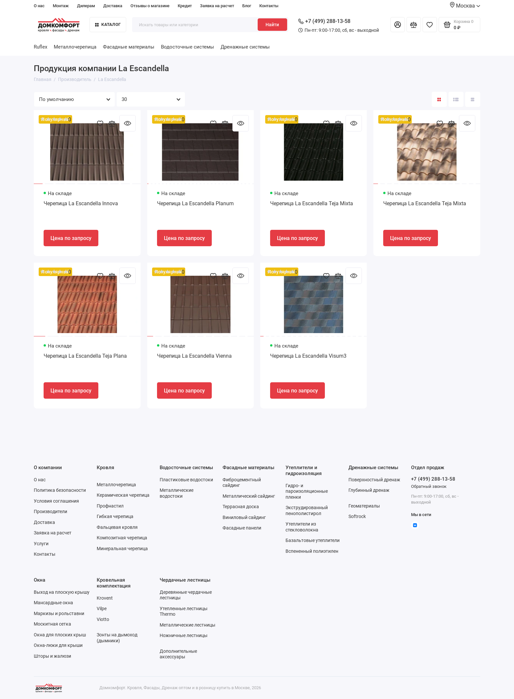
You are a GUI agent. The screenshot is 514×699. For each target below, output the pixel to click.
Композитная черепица (122, 537)
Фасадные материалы (128, 47)
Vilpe (102, 608)
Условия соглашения (56, 501)
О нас (39, 5)
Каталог (108, 24)
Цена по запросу (70, 238)
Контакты (268, 5)
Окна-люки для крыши (58, 645)
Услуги (41, 543)
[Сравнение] (413, 24)
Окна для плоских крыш (60, 634)
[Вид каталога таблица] (472, 99)
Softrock (357, 516)
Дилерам (86, 5)
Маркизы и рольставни (59, 613)
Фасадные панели (242, 527)
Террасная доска (241, 506)
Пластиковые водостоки (186, 479)
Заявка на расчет (217, 5)
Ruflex (40, 47)
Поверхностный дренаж (374, 479)
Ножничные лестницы (184, 635)
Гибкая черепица (115, 516)
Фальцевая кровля (117, 527)
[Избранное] (430, 24)
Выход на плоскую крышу (61, 592)
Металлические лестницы (187, 625)
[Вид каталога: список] (456, 99)
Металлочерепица (75, 47)
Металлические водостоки (176, 493)
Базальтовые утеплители (313, 540)
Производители (50, 511)
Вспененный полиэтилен (312, 551)
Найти (272, 24)
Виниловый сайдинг (244, 517)
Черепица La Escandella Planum (195, 203)
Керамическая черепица (123, 495)
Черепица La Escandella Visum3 (308, 356)
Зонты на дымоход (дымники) (117, 637)
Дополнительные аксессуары (178, 654)
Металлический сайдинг (249, 496)
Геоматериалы (364, 506)
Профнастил (110, 506)
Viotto (103, 619)
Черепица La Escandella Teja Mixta (311, 203)
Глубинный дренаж (368, 490)
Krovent (105, 598)
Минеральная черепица (122, 548)
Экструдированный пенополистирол (307, 510)
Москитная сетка (52, 624)
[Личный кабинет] (397, 24)
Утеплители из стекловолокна (302, 526)
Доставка (112, 5)
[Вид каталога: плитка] (439, 99)
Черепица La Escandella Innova (81, 203)
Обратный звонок (428, 486)
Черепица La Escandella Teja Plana (85, 356)
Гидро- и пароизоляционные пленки (307, 491)
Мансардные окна (53, 602)
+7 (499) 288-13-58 (324, 21)
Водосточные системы (187, 47)
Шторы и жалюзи (52, 656)
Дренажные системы (245, 47)
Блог (246, 5)
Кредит (185, 5)
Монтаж (61, 5)
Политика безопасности (60, 490)
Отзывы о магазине (149, 5)
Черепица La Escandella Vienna (194, 356)
